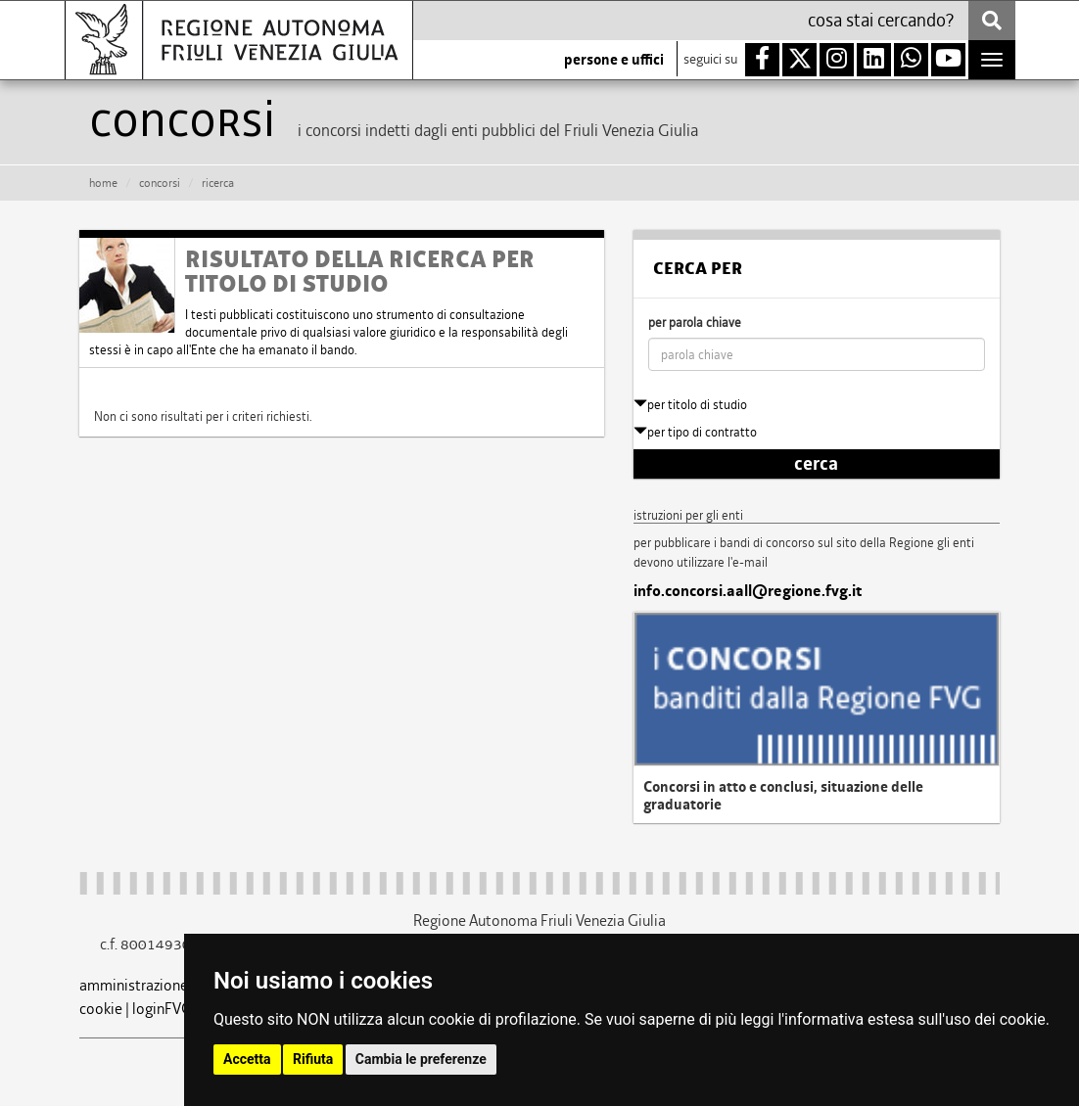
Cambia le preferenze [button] (421, 1059)
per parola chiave (694, 322)
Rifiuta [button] (313, 1059)
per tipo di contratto (695, 432)
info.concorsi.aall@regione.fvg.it (747, 591)
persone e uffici (614, 59)
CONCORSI (159, 183)
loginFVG (162, 1008)
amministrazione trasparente (173, 985)
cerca (816, 464)
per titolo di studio (690, 404)
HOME (103, 183)
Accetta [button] (247, 1059)
